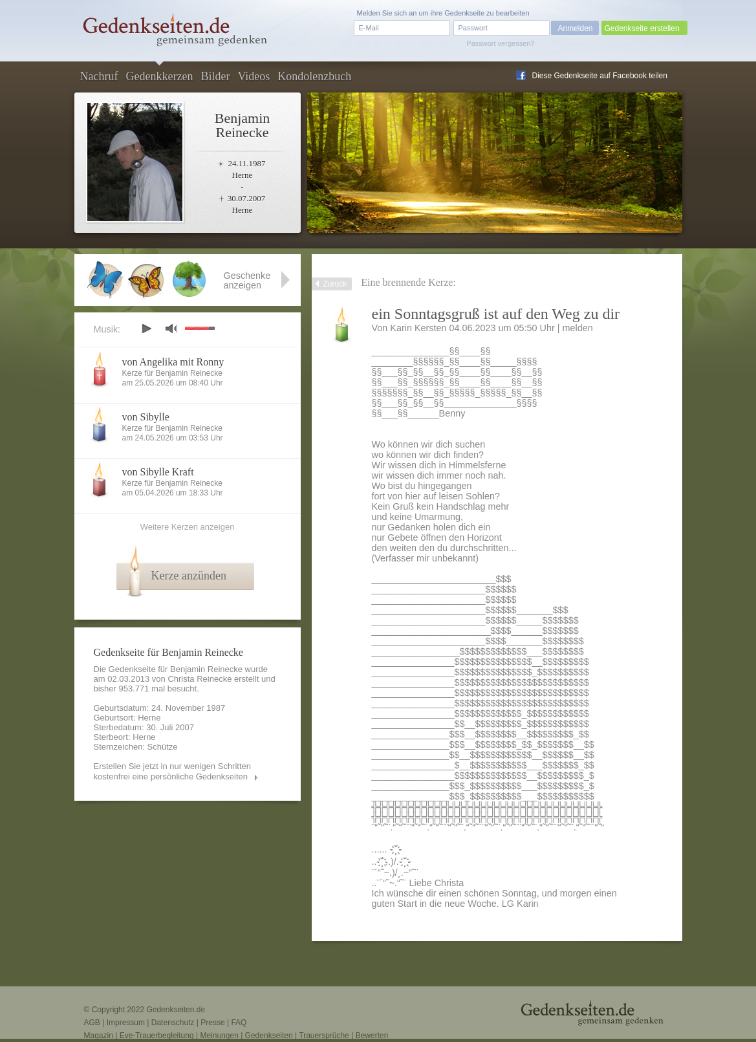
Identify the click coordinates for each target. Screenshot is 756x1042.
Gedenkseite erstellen (642, 28)
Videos (253, 76)
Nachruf (99, 76)
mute (171, 328)
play (146, 329)
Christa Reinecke (199, 679)
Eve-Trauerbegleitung (157, 1035)
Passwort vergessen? (500, 43)
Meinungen (219, 1035)
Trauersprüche (324, 1035)
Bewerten (372, 1035)
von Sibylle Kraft (158, 471)
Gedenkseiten (269, 1035)
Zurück (335, 283)
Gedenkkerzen (159, 76)
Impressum (126, 1022)
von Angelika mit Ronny (173, 361)
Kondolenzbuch (314, 76)
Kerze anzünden (188, 575)
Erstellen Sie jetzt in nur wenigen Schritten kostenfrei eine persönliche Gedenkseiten (173, 771)
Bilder (215, 76)
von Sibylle (145, 416)
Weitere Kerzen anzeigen (187, 527)
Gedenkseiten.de (175, 1009)
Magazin (98, 1035)
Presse (212, 1022)
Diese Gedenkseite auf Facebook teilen (599, 75)
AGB (92, 1022)
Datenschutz (173, 1022)
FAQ (238, 1022)
